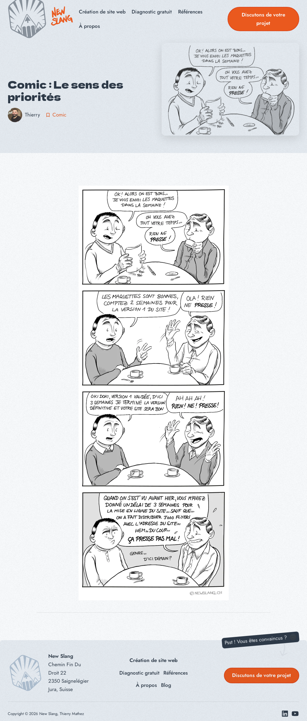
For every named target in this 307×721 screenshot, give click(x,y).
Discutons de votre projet (263, 19)
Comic (59, 114)
